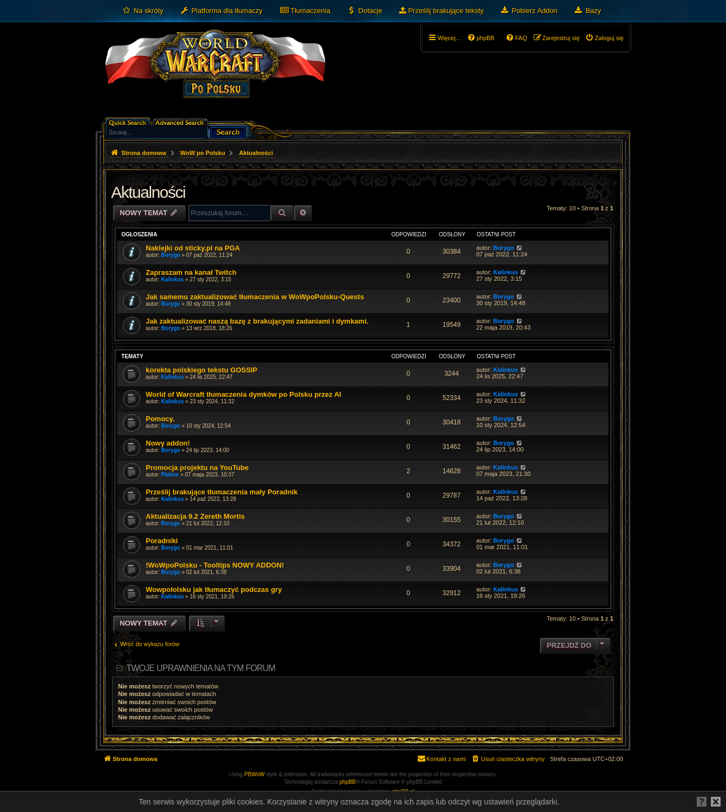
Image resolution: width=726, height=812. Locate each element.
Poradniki (162, 541)
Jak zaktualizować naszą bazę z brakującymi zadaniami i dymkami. (257, 321)
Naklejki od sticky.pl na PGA (193, 248)
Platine (170, 475)
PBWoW (254, 774)
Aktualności (148, 192)
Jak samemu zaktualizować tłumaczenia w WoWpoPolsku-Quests (255, 297)
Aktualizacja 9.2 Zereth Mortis (195, 516)
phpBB (348, 782)
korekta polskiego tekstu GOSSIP (201, 370)
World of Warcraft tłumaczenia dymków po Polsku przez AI (243, 394)
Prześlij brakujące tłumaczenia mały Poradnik (221, 492)
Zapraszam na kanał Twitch (191, 272)
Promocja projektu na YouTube (197, 467)
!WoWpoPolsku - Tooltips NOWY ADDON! (215, 565)
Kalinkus (172, 279)
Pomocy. (160, 419)
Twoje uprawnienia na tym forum (200, 668)
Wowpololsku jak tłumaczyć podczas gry (214, 589)
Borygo (170, 255)
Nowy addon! (168, 443)
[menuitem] (143, 11)
